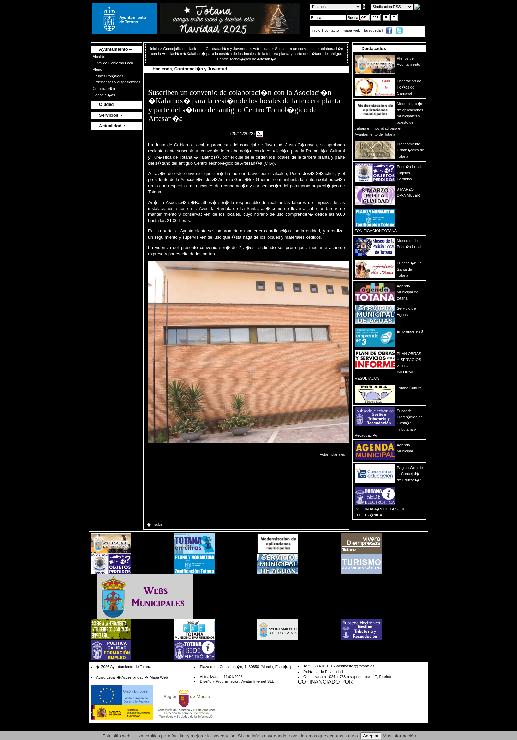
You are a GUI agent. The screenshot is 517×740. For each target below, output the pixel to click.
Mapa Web (159, 677)
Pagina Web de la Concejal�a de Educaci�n (410, 474)
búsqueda (373, 30)
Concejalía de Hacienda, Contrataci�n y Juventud (205, 49)
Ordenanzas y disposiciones (116, 82)
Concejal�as (104, 95)
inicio (317, 30)
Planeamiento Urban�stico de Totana (410, 150)
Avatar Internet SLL (257, 681)
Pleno (98, 69)
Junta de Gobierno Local (113, 63)
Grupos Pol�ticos (108, 76)
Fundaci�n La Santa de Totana (409, 269)
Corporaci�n (104, 88)
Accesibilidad (132, 677)
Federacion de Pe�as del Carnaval (409, 87)
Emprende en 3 (410, 331)
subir (154, 524)
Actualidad (261, 49)
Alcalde (99, 56)
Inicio (155, 49)
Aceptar (371, 735)
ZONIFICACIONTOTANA (376, 231)
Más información (399, 735)
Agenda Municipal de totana (407, 292)
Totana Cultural (409, 388)
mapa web (352, 30)
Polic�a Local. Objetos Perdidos (409, 173)
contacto (331, 30)
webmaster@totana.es (355, 666)
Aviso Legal (106, 677)
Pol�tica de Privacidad (323, 672)
